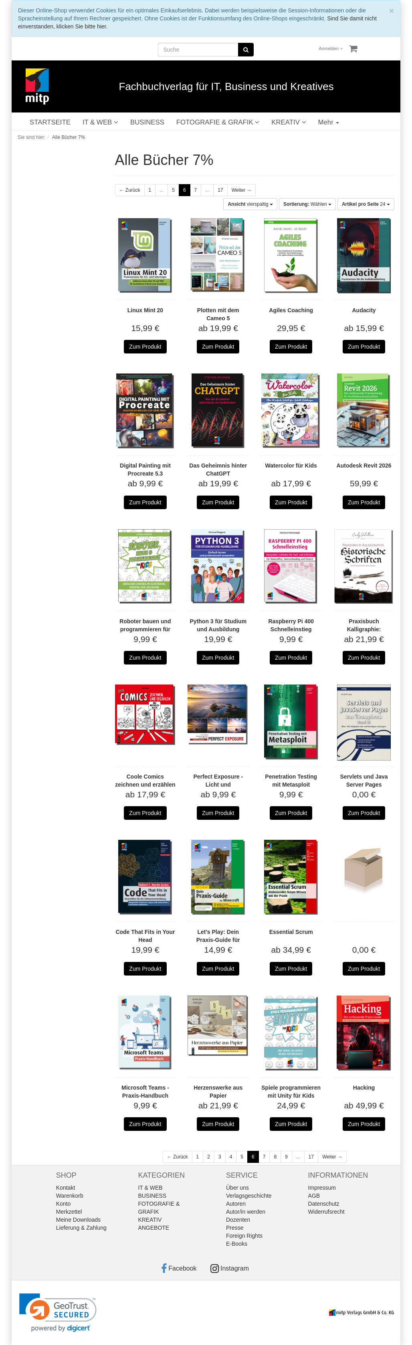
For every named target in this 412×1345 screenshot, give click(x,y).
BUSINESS (147, 122)
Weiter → (242, 190)
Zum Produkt (145, 346)
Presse (235, 1228)
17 (220, 190)
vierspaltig (250, 204)
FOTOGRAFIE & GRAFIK (217, 122)
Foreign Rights (244, 1236)
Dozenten (238, 1220)
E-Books (236, 1244)
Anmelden (331, 48)
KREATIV (288, 122)
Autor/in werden (245, 1211)
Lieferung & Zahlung (81, 1228)
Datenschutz (323, 1203)
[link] (58, 1313)
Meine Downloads (78, 1220)
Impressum (322, 1187)
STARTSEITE (50, 122)
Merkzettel (69, 1211)
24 (366, 204)
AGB (314, 1195)
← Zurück (129, 190)
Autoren (236, 1203)
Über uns (237, 1187)
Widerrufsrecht (326, 1211)
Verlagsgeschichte (249, 1195)
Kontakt (65, 1187)
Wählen (307, 204)
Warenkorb (69, 1195)
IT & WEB (100, 122)
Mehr (328, 122)
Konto (63, 1203)
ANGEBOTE (153, 1228)
